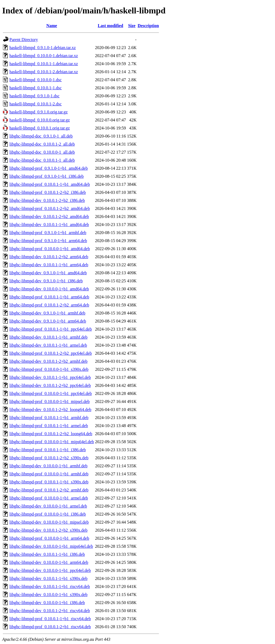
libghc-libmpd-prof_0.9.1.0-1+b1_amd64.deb (48, 168)
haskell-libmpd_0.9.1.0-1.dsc (34, 96)
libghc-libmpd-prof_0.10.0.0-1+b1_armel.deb (48, 498)
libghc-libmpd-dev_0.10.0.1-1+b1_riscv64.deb (49, 586)
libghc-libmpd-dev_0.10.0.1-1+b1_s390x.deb (48, 578)
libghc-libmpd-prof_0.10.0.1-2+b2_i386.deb (47, 192)
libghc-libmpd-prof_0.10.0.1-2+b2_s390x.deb (48, 458)
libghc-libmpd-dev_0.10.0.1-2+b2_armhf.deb (48, 361)
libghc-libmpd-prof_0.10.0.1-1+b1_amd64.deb (49, 184)
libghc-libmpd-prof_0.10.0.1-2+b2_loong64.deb (50, 433)
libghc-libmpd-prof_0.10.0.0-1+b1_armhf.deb (48, 474)
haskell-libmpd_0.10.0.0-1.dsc (35, 79)
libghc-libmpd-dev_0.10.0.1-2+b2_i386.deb (47, 200)
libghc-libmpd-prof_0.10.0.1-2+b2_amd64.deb (49, 208)
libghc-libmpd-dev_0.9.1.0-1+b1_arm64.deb (47, 321)
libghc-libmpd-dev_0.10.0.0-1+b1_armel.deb (48, 506)
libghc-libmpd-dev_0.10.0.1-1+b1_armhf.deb (48, 337)
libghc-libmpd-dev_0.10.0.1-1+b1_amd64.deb (49, 224)
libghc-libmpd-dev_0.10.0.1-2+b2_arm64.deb (48, 256)
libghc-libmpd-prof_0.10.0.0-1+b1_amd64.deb (49, 248)
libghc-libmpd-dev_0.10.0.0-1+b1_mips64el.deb (51, 546)
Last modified (110, 25)
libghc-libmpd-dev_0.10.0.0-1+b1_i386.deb (47, 602)
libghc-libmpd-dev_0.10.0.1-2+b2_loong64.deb (50, 409)
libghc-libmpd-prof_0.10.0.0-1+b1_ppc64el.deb (50, 393)
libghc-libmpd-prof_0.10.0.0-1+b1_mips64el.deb (51, 441)
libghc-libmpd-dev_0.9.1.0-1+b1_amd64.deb (48, 273)
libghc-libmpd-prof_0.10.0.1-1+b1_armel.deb (48, 425)
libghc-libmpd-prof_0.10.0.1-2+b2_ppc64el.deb (50, 353)
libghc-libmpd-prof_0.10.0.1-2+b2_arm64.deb (49, 305)
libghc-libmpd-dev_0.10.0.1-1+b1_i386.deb (47, 554)
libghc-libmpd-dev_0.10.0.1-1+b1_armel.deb (48, 345)
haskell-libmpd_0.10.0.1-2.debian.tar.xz (43, 71)
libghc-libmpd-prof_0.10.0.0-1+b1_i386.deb (47, 514)
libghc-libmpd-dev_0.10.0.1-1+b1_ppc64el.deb (50, 377)
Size (132, 25)
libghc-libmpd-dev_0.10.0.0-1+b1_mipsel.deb (49, 522)
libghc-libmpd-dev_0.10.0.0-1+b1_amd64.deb (49, 289)
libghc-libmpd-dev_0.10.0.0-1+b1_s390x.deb (48, 594)
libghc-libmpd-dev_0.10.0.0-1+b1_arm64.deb (48, 562)
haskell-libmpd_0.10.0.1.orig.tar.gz (39, 128)
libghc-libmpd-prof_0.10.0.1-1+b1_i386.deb (47, 449)
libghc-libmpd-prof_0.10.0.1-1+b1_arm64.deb (49, 297)
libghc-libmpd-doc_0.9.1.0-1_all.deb (41, 136)
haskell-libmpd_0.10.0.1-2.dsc (35, 104)
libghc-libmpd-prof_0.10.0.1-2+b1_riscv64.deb (50, 626)
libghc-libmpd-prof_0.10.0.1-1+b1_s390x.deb (48, 482)
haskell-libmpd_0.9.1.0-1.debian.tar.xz (42, 47)
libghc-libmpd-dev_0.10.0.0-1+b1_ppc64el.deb (50, 570)
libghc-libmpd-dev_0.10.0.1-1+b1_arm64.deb (48, 264)
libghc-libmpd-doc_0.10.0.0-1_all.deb (42, 152)
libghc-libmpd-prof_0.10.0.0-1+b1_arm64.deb (49, 538)
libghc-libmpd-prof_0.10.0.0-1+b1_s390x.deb (48, 369)
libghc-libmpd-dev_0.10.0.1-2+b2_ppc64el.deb (50, 385)
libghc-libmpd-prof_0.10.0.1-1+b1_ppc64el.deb (50, 329)
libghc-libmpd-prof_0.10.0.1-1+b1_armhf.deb (48, 417)
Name (51, 25)
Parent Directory (23, 39)
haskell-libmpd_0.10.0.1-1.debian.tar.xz (43, 63)
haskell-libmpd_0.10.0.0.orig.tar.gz (39, 120)
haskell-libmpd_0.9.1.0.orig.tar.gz (38, 112)
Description (148, 25)
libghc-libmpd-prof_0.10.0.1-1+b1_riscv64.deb (50, 618)
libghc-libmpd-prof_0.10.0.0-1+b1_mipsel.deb (49, 401)
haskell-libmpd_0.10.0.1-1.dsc (35, 88)
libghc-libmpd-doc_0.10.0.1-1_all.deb (42, 160)
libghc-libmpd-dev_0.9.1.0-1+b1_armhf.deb (47, 313)
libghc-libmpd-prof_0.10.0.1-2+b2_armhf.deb (48, 490)
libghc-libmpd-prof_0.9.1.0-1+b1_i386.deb (46, 176)
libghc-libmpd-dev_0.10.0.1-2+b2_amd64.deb (49, 216)
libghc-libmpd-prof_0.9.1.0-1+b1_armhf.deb (47, 232)
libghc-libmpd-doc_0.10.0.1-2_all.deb (42, 144)
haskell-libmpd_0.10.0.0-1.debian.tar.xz (43, 55)
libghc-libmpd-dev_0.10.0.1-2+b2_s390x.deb (48, 530)
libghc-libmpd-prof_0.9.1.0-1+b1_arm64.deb (48, 240)
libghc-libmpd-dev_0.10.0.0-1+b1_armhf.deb (48, 466)
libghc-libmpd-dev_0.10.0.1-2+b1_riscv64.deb (49, 610)
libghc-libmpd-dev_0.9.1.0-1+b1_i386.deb (46, 281)
